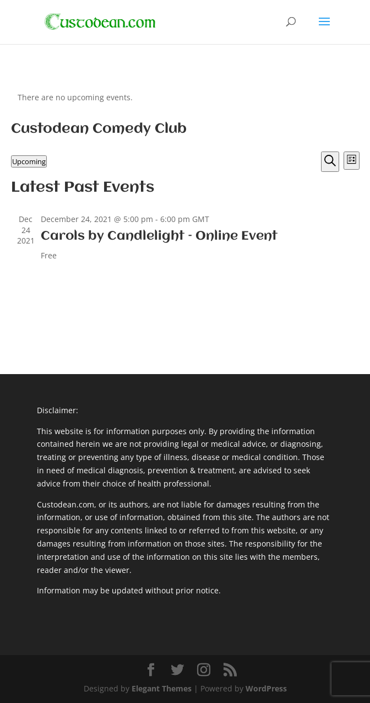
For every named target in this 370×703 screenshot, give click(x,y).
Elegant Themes (162, 688)
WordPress (266, 688)
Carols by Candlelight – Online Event (159, 236)
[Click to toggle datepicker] (29, 161)
